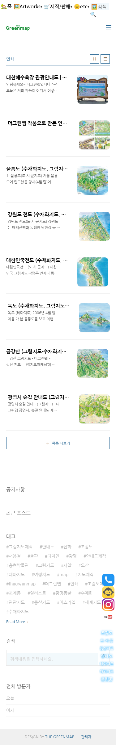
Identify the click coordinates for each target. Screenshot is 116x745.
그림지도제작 (21, 547)
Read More (15, 622)
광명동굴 (63, 593)
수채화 (87, 593)
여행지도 (42, 574)
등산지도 (42, 602)
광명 (73, 556)
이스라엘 (67, 602)
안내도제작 (96, 556)
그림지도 (46, 565)
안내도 (48, 547)
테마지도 (17, 574)
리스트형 (105, 59)
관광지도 (17, 602)
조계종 (15, 593)
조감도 (87, 547)
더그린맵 (53, 584)
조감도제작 (98, 584)
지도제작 (86, 574)
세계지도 (93, 602)
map (63, 574)
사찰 (67, 565)
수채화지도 (19, 612)
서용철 (15, 556)
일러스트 (38, 593)
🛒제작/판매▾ (58, 6)
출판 (34, 556)
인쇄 (74, 584)
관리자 (86, 737)
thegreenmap (22, 584)
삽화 (67, 547)
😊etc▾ (81, 6)
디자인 (53, 556)
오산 (85, 565)
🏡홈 (6, 6)
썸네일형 (94, 59)
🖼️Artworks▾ (28, 6)
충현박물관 (19, 565)
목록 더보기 (61, 443)
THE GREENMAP (59, 737)
